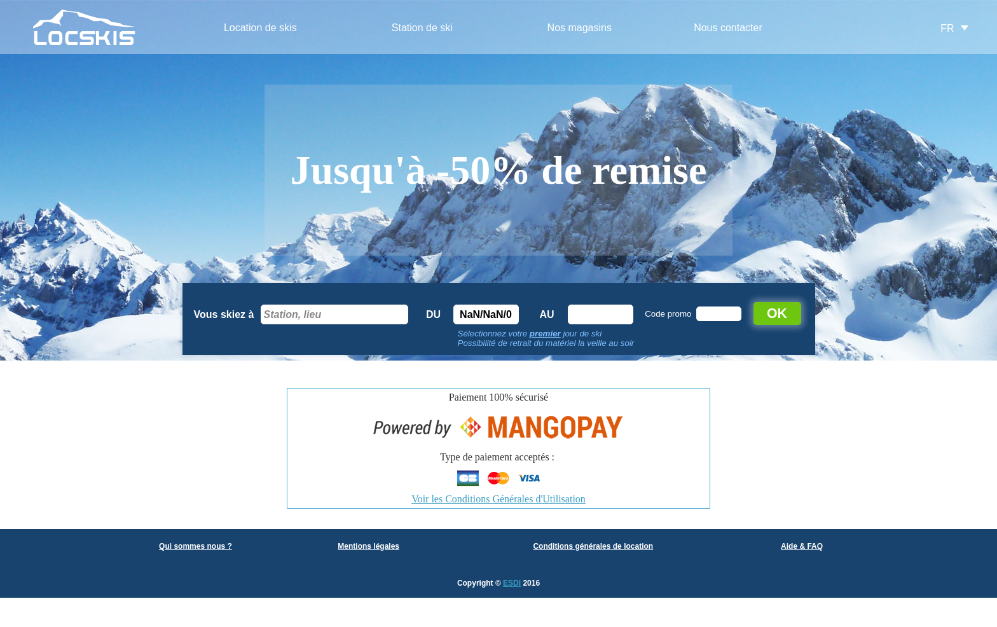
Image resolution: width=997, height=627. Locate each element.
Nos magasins (579, 27)
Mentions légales (368, 546)
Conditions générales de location (593, 546)
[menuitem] (260, 28)
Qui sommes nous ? (195, 546)
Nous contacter (728, 27)
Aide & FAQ (802, 546)
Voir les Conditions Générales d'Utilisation (498, 498)
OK (777, 313)
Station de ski (422, 27)
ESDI (512, 583)
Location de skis (260, 27)
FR (947, 28)
